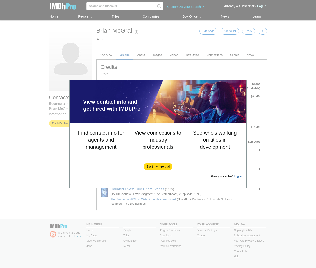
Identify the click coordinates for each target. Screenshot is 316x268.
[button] (158, 166)
